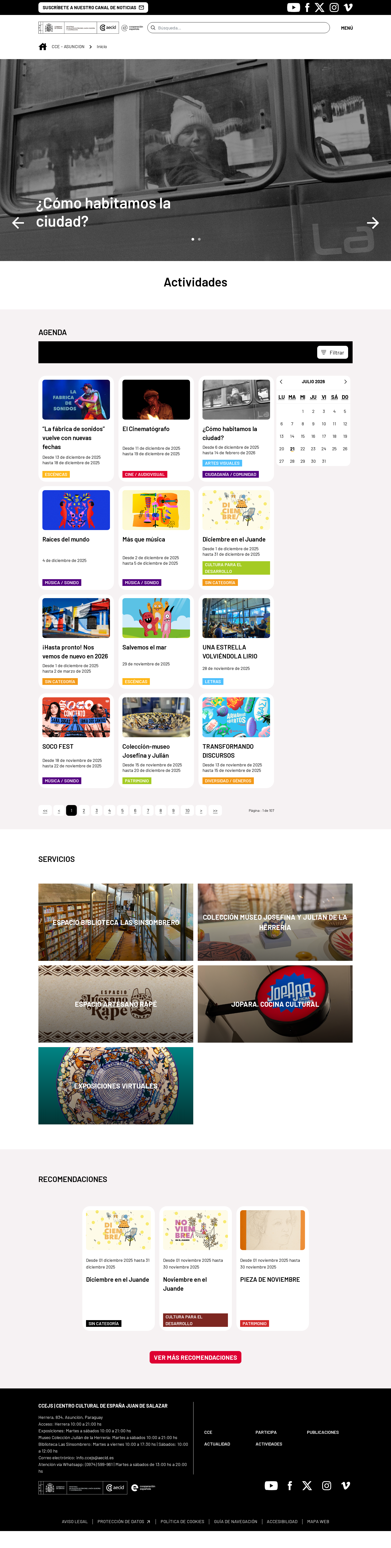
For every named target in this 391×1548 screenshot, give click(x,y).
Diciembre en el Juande (234, 556)
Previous (18, 240)
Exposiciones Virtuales (116, 1102)
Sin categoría (220, 599)
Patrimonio (137, 797)
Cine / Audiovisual (145, 491)
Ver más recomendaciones (195, 1374)
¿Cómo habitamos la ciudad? (103, 228)
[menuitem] (225, 1449)
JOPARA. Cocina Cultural (275, 1021)
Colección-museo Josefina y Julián (146, 767)
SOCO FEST (58, 763)
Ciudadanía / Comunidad (230, 491)
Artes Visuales (222, 480)
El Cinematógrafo (146, 445)
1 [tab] (192, 256)
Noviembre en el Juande (185, 1300)
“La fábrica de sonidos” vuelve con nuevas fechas (73, 454)
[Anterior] (281, 398)
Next (373, 240)
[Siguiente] (345, 398)
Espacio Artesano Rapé (116, 1021)
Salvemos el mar (144, 664)
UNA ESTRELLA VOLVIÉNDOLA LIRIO (230, 668)
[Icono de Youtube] (293, 7)
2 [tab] (199, 256)
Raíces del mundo (66, 556)
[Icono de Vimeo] (348, 7)
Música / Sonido (62, 599)
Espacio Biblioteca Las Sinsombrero (116, 939)
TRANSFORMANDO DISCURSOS (228, 767)
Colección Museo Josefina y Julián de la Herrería (275, 939)
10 (187, 827)
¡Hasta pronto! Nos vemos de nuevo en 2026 (75, 668)
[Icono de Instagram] (334, 7)
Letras (213, 698)
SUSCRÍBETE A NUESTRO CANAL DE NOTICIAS (93, 7)
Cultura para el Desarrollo (223, 585)
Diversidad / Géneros (228, 797)
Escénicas (56, 491)
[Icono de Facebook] (307, 7)
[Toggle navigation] (347, 36)
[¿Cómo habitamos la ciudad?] (131, 228)
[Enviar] (153, 36)
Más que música (143, 556)
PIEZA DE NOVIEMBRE (270, 1296)
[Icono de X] (319, 7)
